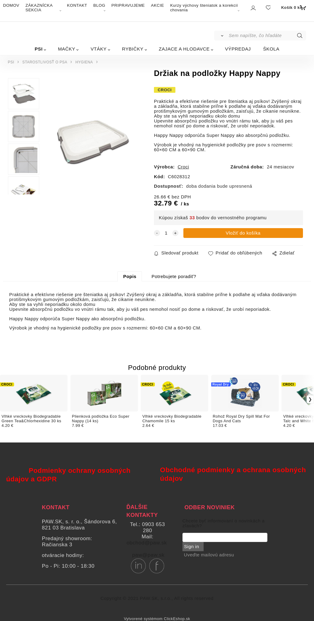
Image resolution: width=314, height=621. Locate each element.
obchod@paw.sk (147, 543)
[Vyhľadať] (221, 35)
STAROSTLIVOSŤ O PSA (44, 62)
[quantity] (166, 233)
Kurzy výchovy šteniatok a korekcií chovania (204, 7)
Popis (129, 276)
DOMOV (11, 5)
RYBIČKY (133, 48)
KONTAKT (77, 5)
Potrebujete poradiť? (173, 276)
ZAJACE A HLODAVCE (184, 48)
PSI (39, 48)
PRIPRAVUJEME (128, 5)
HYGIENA (84, 62)
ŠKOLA (271, 48)
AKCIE (157, 5)
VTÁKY (98, 48)
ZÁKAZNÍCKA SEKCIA (38, 7)
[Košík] (293, 7)
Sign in (191, 546)
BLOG (99, 5)
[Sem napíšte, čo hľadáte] (267, 35)
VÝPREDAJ (238, 48)
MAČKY (66, 48)
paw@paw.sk (148, 555)
